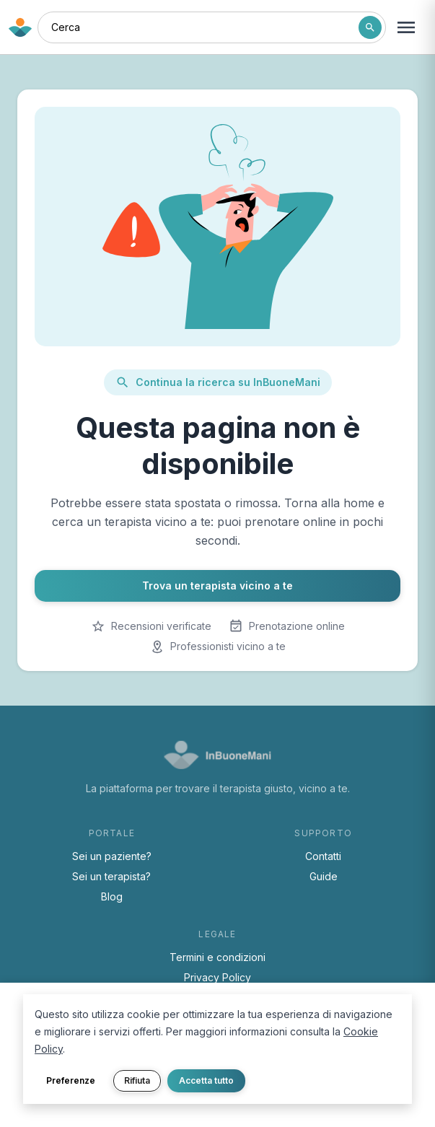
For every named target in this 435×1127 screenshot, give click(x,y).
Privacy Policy (217, 977)
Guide (323, 876)
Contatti (323, 856)
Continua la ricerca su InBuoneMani (217, 382)
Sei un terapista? (111, 876)
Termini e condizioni (217, 957)
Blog (112, 896)
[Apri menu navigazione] (406, 27)
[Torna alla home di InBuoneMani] (20, 27)
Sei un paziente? (111, 856)
